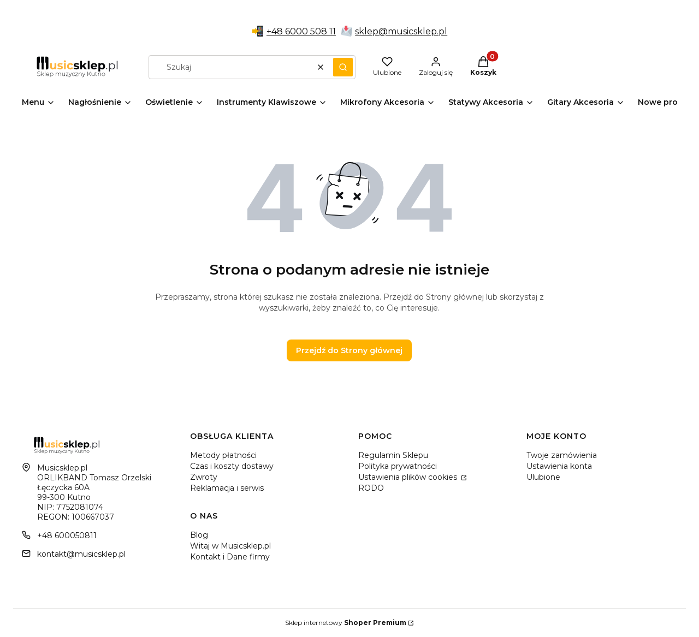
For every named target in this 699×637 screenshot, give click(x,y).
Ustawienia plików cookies (408, 477)
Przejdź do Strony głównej (349, 350)
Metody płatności (223, 455)
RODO (371, 488)
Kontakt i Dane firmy (230, 557)
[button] (343, 67)
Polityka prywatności (397, 466)
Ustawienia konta (559, 466)
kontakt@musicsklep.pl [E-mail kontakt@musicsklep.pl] (81, 554)
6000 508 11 (310, 31)
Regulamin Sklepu (393, 455)
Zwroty (203, 477)
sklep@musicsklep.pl (401, 31)
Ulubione (543, 477)
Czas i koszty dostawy (232, 466)
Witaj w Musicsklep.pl (230, 546)
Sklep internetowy (345, 622)
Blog (199, 535)
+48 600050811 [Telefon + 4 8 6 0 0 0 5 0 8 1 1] (67, 535)
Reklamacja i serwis (227, 488)
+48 (275, 31)
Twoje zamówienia (561, 455)
